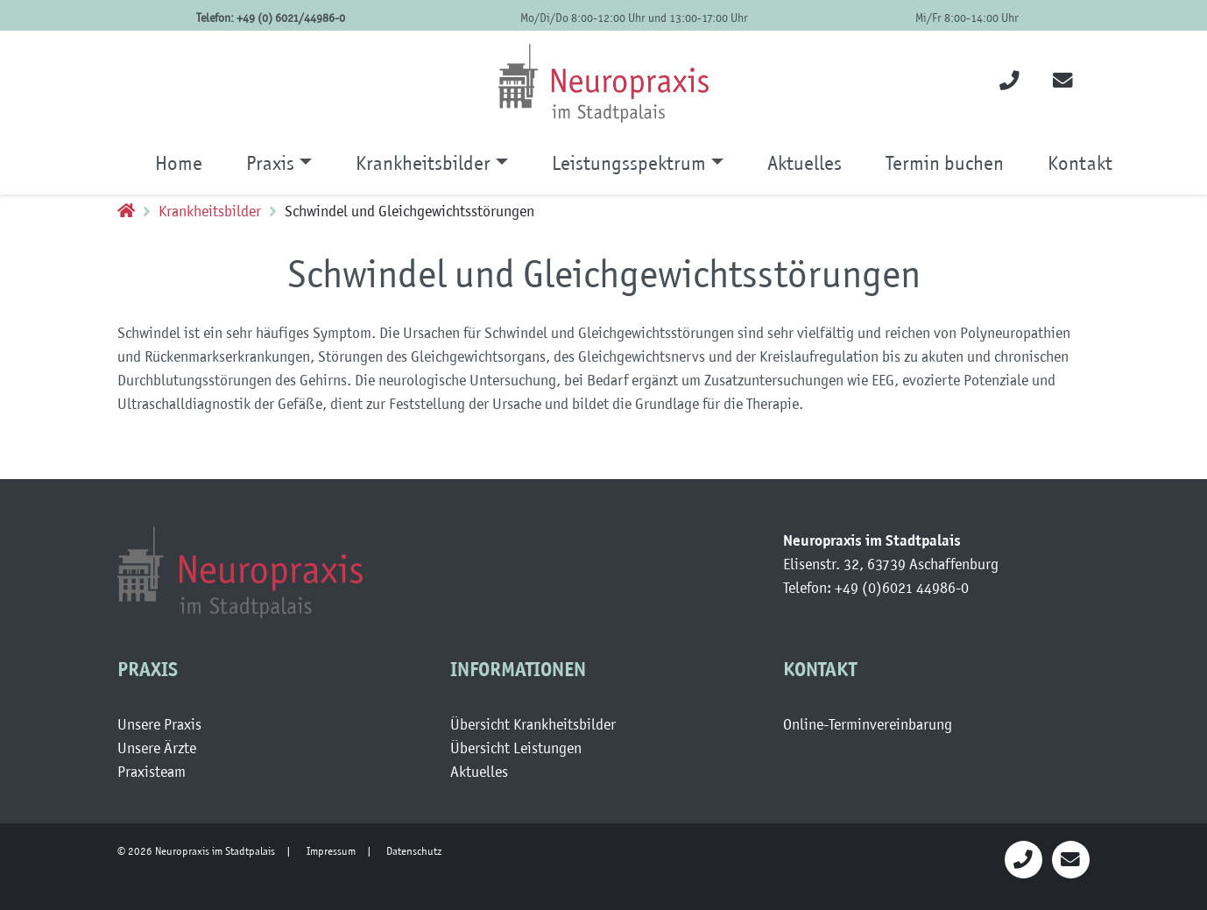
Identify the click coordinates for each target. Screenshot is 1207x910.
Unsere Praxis (159, 724)
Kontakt (1080, 163)
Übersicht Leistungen (516, 748)
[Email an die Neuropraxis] (1063, 82)
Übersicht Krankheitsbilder (533, 724)
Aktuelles (804, 163)
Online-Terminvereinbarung (867, 724)
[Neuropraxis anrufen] (1009, 82)
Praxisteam (151, 771)
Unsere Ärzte (156, 748)
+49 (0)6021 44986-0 (902, 587)
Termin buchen (945, 163)
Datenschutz (413, 850)
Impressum (331, 850)
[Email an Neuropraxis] (1071, 858)
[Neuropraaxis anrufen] (1023, 858)
